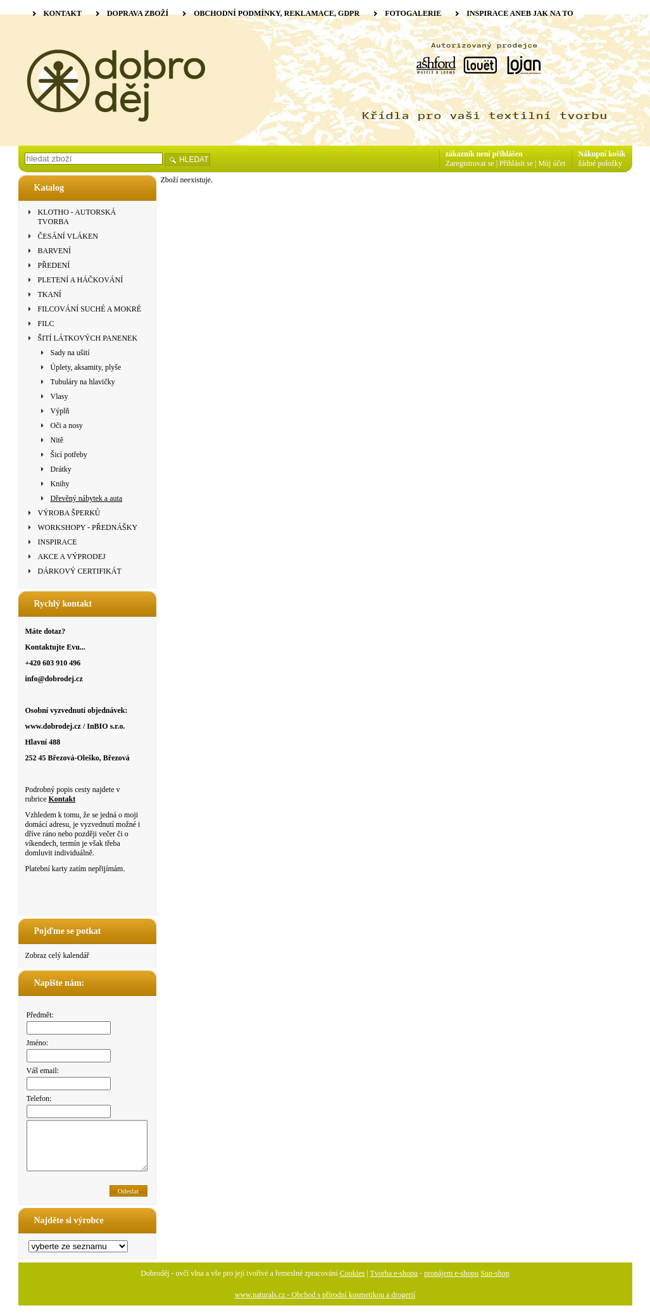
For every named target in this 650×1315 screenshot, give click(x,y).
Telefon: (39, 1098)
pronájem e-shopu (451, 1282)
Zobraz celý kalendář (57, 955)
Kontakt (61, 799)
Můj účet (551, 163)
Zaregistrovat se (470, 163)
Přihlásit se (516, 163)
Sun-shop (494, 1282)
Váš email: (43, 1070)
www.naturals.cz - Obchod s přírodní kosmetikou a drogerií (325, 1304)
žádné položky (600, 163)
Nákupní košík (601, 153)
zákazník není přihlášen (484, 153)
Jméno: (38, 1042)
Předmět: (40, 1014)
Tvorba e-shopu (394, 1282)
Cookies (352, 1282)
